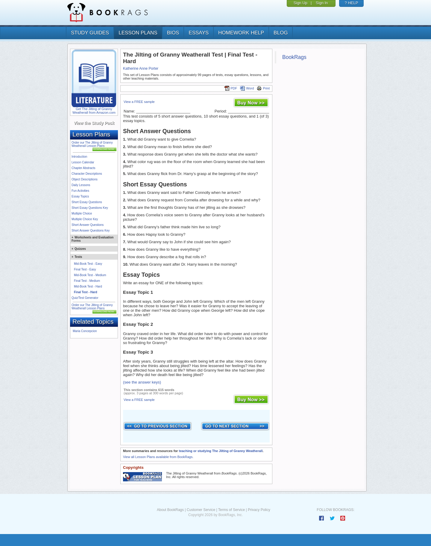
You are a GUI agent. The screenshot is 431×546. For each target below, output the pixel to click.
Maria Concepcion (85, 331)
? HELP (351, 3)
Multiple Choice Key (85, 219)
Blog (281, 33)
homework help (241, 33)
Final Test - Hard (85, 292)
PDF (230, 88)
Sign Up (300, 3)
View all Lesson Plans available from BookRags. (158, 457)
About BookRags (170, 510)
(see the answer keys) (142, 382)
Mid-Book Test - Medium (90, 275)
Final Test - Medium (87, 280)
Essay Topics (80, 196)
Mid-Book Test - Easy (88, 263)
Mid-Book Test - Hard (88, 286)
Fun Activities (80, 190)
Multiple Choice (82, 213)
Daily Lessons (81, 185)
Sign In (322, 3)
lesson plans (138, 33)
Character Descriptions (87, 173)
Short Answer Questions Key (91, 230)
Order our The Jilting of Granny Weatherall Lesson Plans (92, 144)
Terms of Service (231, 510)
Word (247, 88)
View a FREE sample (139, 102)
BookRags (294, 57)
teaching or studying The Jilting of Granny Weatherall (220, 451)
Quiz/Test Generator (85, 297)
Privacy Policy (259, 510)
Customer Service (201, 510)
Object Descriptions (85, 179)
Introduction (79, 156)
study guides (90, 33)
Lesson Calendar (83, 162)
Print (263, 88)
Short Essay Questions (87, 202)
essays (199, 33)
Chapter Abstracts (83, 168)
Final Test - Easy (85, 269)
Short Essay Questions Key (90, 207)
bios (173, 33)
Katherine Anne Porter (140, 68)
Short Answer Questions (88, 224)
